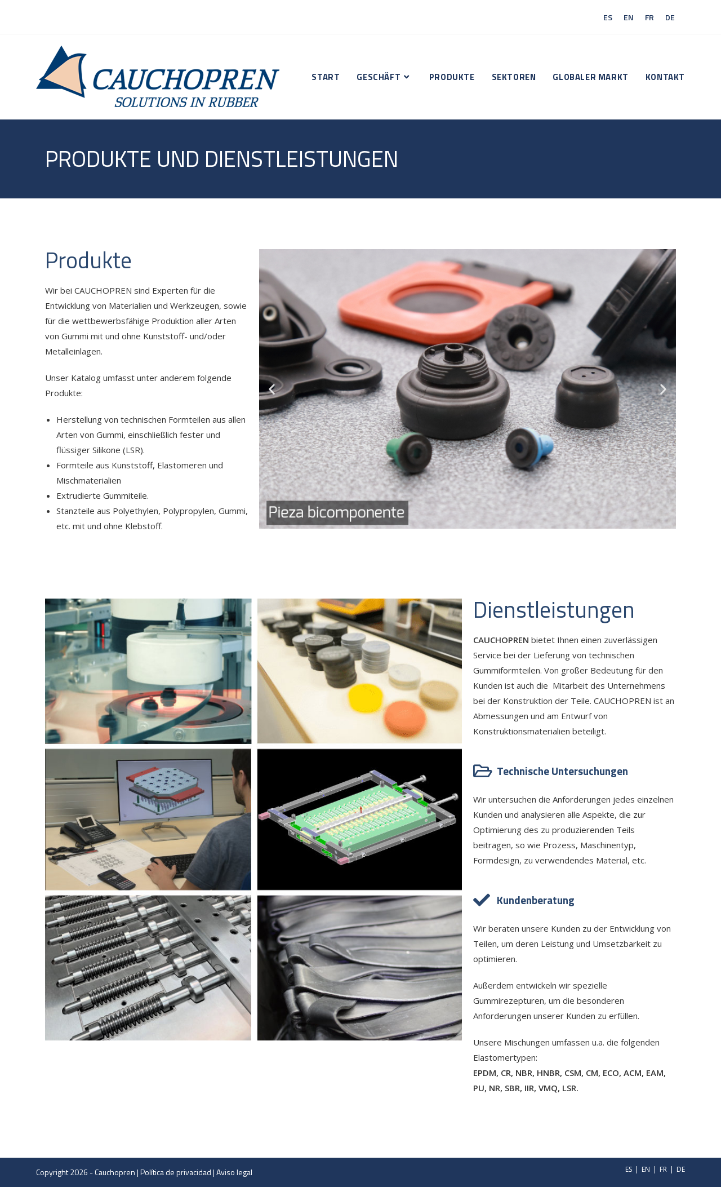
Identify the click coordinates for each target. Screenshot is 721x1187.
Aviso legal (234, 1172)
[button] (272, 389)
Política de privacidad (175, 1172)
